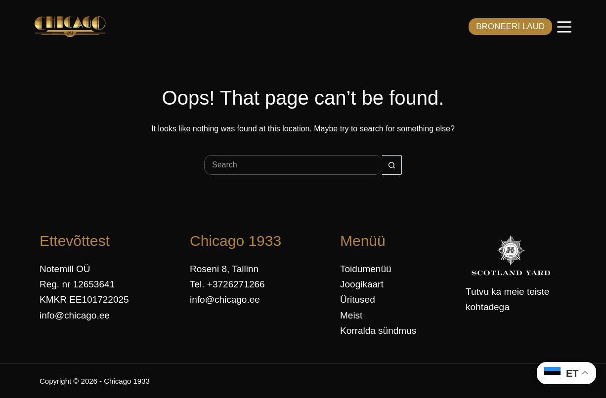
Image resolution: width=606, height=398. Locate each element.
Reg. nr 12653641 (77, 284)
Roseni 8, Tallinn (224, 269)
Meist (351, 315)
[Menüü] (564, 27)
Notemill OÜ (65, 269)
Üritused (357, 299)
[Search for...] (293, 165)
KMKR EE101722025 (84, 299)
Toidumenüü (365, 269)
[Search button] (392, 165)
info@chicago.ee (75, 315)
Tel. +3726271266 (227, 284)
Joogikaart (362, 284)
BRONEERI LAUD (510, 26)
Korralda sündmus (378, 330)
